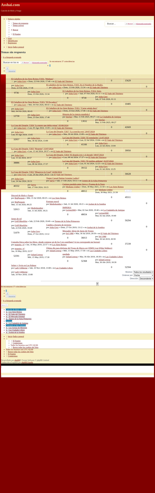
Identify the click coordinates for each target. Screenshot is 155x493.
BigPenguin (20, 198)
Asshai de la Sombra (97, 204)
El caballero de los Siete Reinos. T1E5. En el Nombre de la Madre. (74, 85)
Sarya (52, 180)
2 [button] (7, 68)
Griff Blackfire (21, 221)
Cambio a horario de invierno (58, 225)
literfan (69, 117)
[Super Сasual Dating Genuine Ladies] (62, 178)
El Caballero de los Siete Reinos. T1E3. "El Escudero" (34, 102)
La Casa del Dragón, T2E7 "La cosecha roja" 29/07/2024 (70, 131)
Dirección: (142, 278)
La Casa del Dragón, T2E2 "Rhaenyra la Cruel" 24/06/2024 (36, 172)
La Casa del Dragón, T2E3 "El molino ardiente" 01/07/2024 (88, 161)
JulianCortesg (55, 250)
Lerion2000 (71, 210)
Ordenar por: (138, 275)
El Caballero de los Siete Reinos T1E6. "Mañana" (32, 79)
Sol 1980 (70, 233)
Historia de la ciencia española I (76, 114)
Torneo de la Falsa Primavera (94, 180)
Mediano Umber (106, 190)
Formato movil (52, 201)
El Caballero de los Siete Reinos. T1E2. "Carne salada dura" (71, 108)
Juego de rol (16, 218)
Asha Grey (19, 85)
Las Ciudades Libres (98, 250)
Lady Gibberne (21, 268)
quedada (66, 254)
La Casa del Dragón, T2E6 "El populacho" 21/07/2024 (86, 137)
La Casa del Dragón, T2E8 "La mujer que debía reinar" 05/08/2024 (39, 125)
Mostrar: (139, 272)
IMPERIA (67, 207)
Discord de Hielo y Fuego (22, 195)
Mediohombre (56, 204)
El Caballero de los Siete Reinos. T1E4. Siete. (82, 91)
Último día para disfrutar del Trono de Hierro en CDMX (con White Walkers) (79, 248)
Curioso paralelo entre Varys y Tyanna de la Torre (84, 184)
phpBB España (27, 362)
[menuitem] (19, 23)
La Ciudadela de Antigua (110, 117)
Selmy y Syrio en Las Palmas (23, 265)
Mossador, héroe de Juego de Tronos (78, 231)
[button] (11, 71)
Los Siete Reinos (59, 198)
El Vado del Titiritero (99, 87)
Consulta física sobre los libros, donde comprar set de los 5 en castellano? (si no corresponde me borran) (55, 242)
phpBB (17, 360)
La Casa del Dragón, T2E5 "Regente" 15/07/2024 (32, 149)
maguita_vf (19, 244)
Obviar (3, 15)
